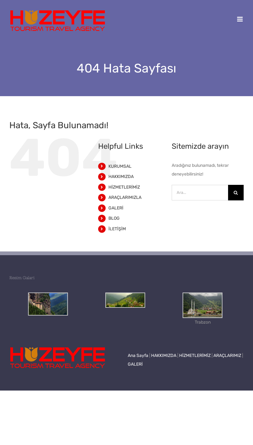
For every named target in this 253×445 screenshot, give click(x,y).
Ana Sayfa (138, 355)
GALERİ (115, 208)
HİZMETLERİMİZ (124, 187)
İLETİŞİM (117, 229)
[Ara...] (200, 192)
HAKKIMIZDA (121, 176)
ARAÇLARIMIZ (227, 355)
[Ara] (236, 192)
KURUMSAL (119, 166)
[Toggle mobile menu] (240, 19)
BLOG (114, 218)
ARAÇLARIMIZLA (124, 197)
